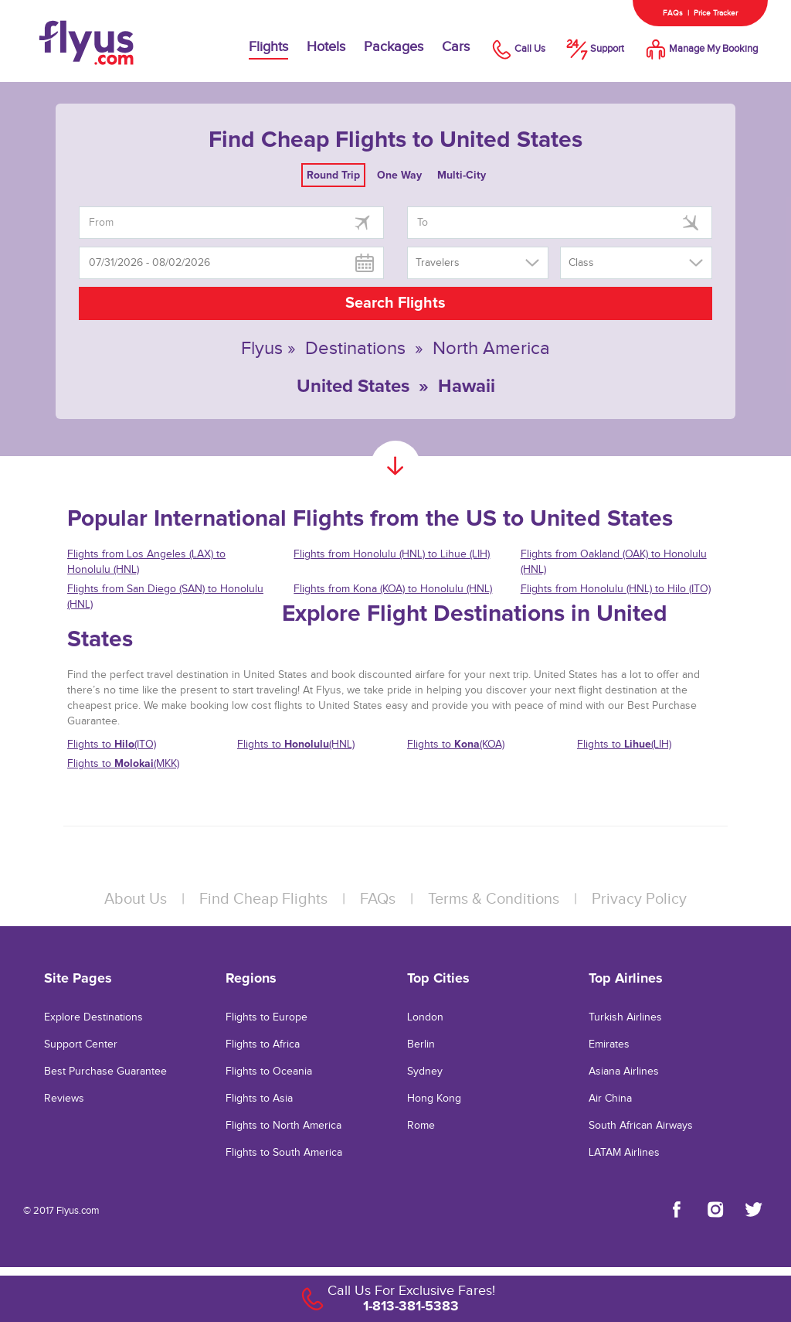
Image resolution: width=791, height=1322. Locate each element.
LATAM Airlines (624, 1153)
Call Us (516, 49)
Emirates (609, 1044)
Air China (610, 1098)
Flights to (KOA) (455, 744)
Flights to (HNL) (296, 744)
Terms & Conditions (493, 899)
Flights (268, 47)
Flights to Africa (263, 1044)
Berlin (421, 1044)
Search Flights (395, 303)
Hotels (326, 47)
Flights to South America (284, 1153)
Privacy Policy (639, 899)
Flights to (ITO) (111, 744)
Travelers (438, 263)
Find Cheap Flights (263, 899)
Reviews (64, 1098)
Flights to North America (283, 1125)
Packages (393, 47)
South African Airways (641, 1125)
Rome (421, 1125)
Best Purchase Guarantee (105, 1071)
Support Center (80, 1044)
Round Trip (333, 175)
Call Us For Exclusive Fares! (411, 1291)
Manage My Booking (700, 49)
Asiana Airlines (624, 1071)
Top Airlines (626, 977)
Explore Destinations (93, 1017)
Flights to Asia (259, 1098)
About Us (135, 899)
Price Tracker (716, 13)
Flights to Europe (266, 1017)
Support (594, 49)
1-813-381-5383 (411, 1305)
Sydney (425, 1071)
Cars (456, 47)
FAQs (673, 13)
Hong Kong (434, 1098)
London (425, 1017)
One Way (399, 175)
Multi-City (461, 175)
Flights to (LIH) (624, 744)
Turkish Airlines (625, 1017)
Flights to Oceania (269, 1071)
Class (581, 263)
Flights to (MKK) (123, 763)
